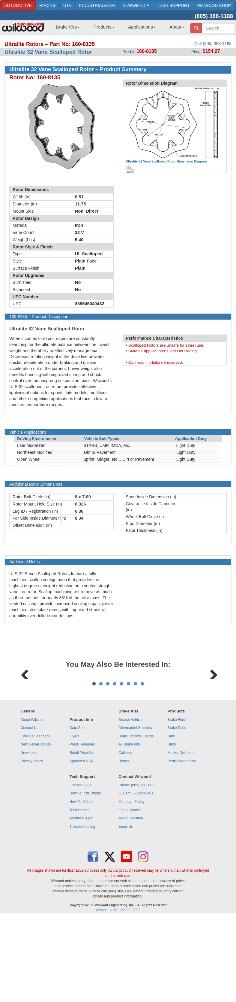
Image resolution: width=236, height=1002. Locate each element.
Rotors (123, 835)
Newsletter (28, 827)
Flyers (74, 811)
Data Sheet (79, 802)
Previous (25, 710)
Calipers (125, 827)
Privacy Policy (31, 835)
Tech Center (79, 884)
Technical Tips (81, 893)
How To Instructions (85, 868)
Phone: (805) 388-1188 (136, 860)
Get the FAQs (80, 860)
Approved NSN (82, 835)
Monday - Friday (131, 876)
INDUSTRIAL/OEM (97, 5)
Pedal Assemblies (182, 835)
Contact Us (29, 802)
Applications (142, 26)
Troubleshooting (82, 901)
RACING (47, 5)
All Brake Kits (129, 819)
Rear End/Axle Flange (136, 811)
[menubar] (118, 29)
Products (104, 26)
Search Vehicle (130, 794)
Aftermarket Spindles (135, 802)
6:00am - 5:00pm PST (136, 868)
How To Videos (82, 876)
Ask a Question (130, 893)
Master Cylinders (181, 827)
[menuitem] (65, 29)
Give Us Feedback (35, 811)
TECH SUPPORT (173, 5)
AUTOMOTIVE (18, 5)
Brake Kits (68, 26)
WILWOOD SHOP (214, 5)
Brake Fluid (177, 794)
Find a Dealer (129, 884)
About (176, 26)
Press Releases (82, 819)
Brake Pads (177, 802)
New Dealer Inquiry (35, 819)
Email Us (125, 901)
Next (211, 710)
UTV (67, 5)
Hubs (172, 819)
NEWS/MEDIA (135, 5)
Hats (171, 811)
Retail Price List (82, 827)
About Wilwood (32, 794)
